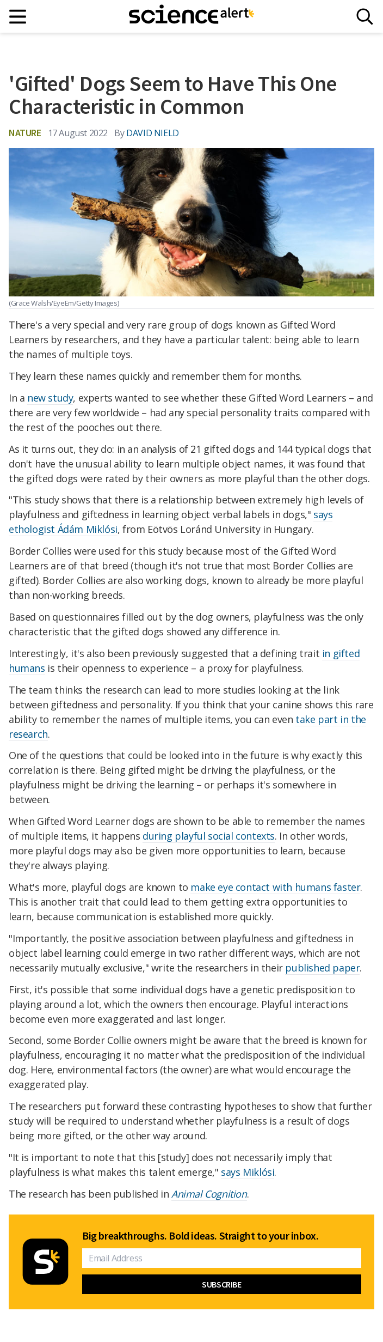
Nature (25, 132)
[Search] (364, 16)
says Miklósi (247, 1172)
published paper (322, 967)
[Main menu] (18, 16)
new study (50, 397)
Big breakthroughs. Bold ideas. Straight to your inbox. (200, 1236)
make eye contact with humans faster (275, 887)
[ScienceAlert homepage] (191, 16)
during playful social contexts (209, 835)
